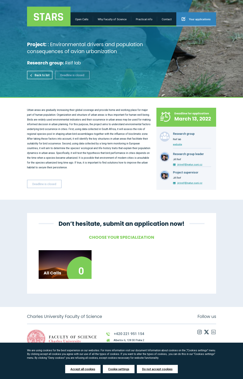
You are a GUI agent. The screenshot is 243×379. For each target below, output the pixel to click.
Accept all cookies (82, 369)
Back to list (40, 75)
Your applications (196, 19)
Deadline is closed (72, 75)
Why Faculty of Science (112, 19)
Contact (167, 19)
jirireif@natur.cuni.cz (189, 164)
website (177, 144)
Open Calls (81, 19)
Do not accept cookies (157, 369)
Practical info (144, 19)
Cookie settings (118, 369)
